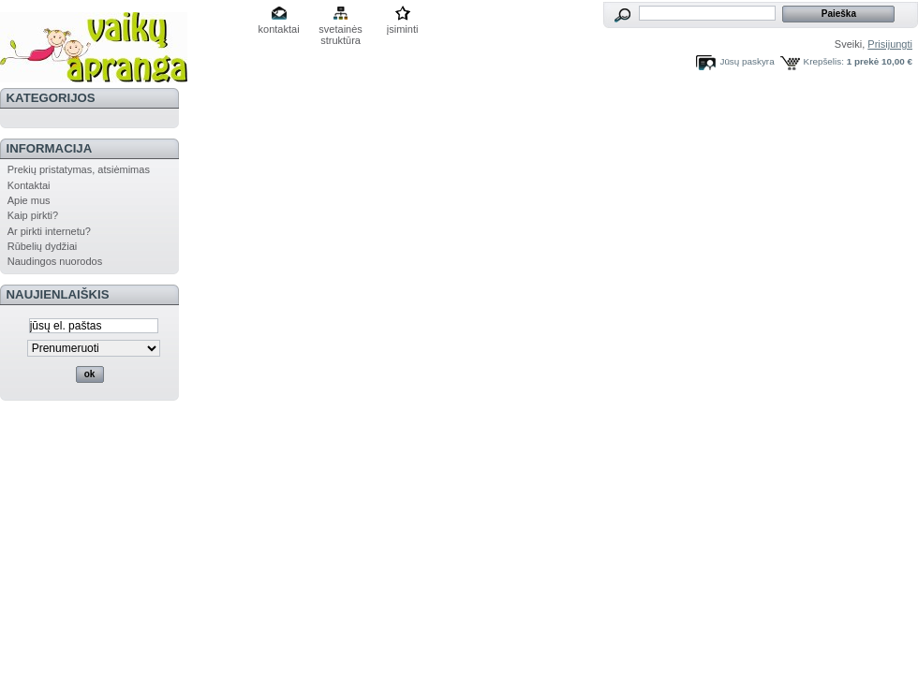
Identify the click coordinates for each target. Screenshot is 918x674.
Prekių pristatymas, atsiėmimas (78, 169)
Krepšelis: (824, 61)
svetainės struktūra (340, 30)
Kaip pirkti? (32, 215)
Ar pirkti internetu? (49, 231)
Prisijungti (889, 44)
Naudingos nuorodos (55, 261)
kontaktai (279, 29)
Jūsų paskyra (746, 61)
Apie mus (29, 200)
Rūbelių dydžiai (42, 246)
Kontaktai (29, 185)
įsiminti (403, 29)
